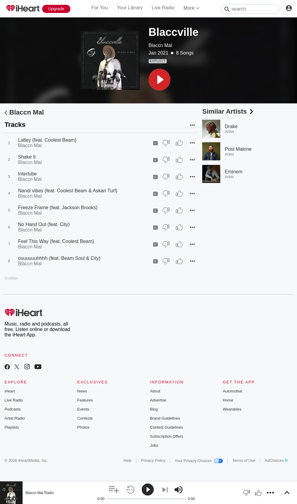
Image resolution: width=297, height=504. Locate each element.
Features (85, 400)
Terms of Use (243, 460)
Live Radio (163, 7)
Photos (83, 427)
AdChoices (276, 460)
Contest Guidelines (166, 427)
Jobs (154, 445)
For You (99, 7)
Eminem (234, 171)
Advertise (158, 400)
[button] (159, 79)
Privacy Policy (153, 460)
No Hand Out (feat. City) (44, 224)
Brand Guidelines (165, 418)
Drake (231, 126)
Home (228, 400)
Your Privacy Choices (199, 460)
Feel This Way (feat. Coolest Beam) (56, 241)
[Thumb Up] (179, 143)
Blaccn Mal (160, 45)
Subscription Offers (166, 436)
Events (83, 409)
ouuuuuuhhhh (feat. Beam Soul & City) (59, 258)
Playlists (12, 427)
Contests (85, 418)
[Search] (250, 9)
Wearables (232, 409)
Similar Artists (228, 111)
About (155, 391)
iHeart (10, 391)
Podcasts (12, 409)
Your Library (130, 7)
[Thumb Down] (166, 143)
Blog (154, 409)
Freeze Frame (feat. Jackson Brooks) (57, 207)
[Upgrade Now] (56, 9)
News (82, 391)
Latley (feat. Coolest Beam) (47, 140)
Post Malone (238, 149)
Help (128, 460)
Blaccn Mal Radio (40, 493)
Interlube (27, 173)
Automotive (232, 391)
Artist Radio (15, 418)
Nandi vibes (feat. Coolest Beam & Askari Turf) (67, 190)
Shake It (27, 156)
